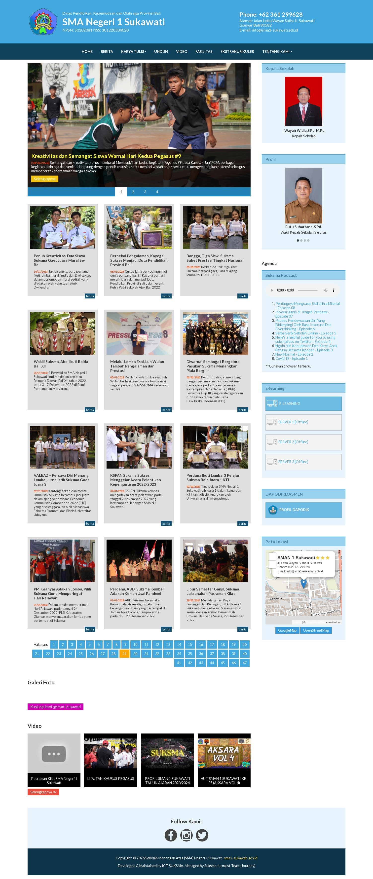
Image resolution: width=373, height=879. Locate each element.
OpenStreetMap (316, 617)
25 (81, 654)
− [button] (272, 559)
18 (223, 644)
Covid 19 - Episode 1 (291, 353)
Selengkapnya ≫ (43, 792)
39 (234, 654)
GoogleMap (287, 625)
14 (179, 644)
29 (124, 654)
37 (212, 654)
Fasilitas (203, 49)
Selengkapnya (45, 174)
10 (135, 644)
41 (179, 663)
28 (113, 654)
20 (245, 644)
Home (87, 49)
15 (190, 644)
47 (245, 663)
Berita (107, 49)
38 (223, 654)
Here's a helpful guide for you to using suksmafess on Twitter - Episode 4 (305, 334)
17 (212, 644)
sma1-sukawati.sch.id (240, 858)
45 (223, 663)
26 (92, 654)
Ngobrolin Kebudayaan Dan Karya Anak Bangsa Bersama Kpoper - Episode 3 (306, 343)
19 (234, 644)
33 (168, 654)
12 (157, 644)
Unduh (161, 49)
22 (48, 654)
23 (59, 654)
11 (146, 644)
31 (146, 654)
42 (190, 663)
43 (201, 663)
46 (234, 663)
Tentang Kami (276, 49)
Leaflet (297, 617)
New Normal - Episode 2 (294, 349)
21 (37, 654)
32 (157, 654)
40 (245, 654)
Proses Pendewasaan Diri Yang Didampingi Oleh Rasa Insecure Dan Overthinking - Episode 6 (303, 319)
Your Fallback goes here (302, 285)
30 (135, 654)
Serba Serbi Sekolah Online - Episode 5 (305, 328)
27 (103, 654)
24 (70, 654)
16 (201, 644)
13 (168, 644)
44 (212, 663)
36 (201, 654)
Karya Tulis (132, 49)
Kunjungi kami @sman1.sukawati (55, 707)
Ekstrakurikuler (237, 49)
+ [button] (272, 551)
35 (190, 654)
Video (181, 49)
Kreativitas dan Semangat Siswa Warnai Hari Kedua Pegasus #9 (106, 151)
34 (179, 654)
